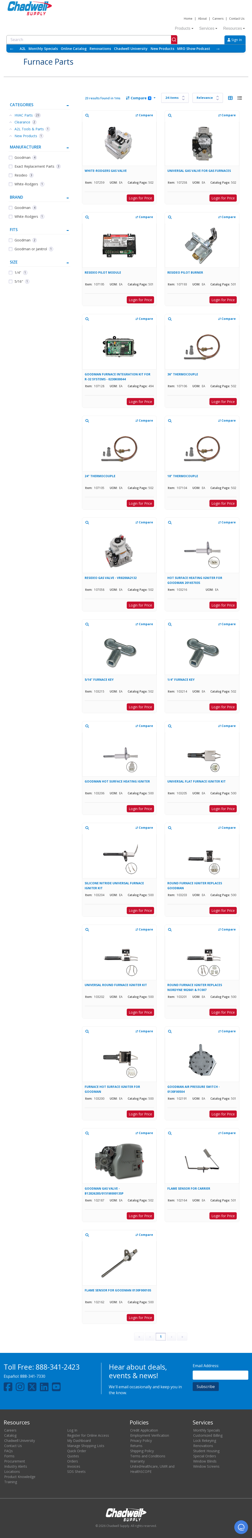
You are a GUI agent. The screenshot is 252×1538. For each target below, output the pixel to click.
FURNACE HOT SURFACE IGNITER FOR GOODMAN (112, 1089)
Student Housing (206, 1451)
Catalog (10, 1435)
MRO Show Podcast (193, 48)
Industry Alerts (15, 1466)
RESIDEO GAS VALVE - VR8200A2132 (111, 578)
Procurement (14, 1461)
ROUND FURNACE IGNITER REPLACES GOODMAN (194, 885)
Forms (9, 1456)
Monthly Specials (43, 48)
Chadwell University (131, 48)
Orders (72, 1461)
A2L (23, 48)
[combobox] (91, 39)
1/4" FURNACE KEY (181, 680)
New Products (162, 48)
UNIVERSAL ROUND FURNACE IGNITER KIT (116, 985)
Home (188, 18)
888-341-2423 (57, 1367)
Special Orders (204, 1456)
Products (184, 28)
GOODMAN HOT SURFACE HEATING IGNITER (117, 781)
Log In (72, 1430)
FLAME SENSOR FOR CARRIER (188, 1188)
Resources (234, 28)
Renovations (100, 48)
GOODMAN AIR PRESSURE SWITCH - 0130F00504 (193, 1089)
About (202, 18)
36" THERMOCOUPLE (182, 374)
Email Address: (206, 1365)
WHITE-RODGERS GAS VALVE (106, 171)
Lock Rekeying (204, 1440)
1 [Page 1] (161, 1336)
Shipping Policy (142, 1451)
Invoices (73, 1466)
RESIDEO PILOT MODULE (103, 272)
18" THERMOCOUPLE (182, 476)
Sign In (234, 39)
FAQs (8, 1451)
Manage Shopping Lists (85, 1445)
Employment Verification (149, 1435)
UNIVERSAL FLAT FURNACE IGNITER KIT (196, 781)
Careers (217, 18)
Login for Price (140, 198)
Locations (12, 1471)
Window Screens (206, 1466)
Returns (136, 1445)
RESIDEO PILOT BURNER (185, 272)
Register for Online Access (88, 1435)
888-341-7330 (32, 1376)
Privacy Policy (141, 1440)
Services (208, 28)
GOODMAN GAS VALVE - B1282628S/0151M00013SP (104, 1191)
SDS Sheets (76, 1471)
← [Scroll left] (11, 48)
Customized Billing (207, 1435)
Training (10, 1481)
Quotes (73, 1456)
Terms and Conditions (147, 1456)
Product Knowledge (19, 1476)
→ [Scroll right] (218, 48)
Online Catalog (74, 48)
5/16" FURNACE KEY (99, 680)
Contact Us (236, 18)
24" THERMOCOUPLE (100, 476)
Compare (138, 98)
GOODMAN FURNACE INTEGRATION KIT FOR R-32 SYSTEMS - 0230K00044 (117, 376)
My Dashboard (79, 1440)
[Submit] (174, 39)
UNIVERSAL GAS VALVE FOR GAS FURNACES (199, 171)
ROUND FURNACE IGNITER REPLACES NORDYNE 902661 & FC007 (194, 987)
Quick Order (76, 1451)
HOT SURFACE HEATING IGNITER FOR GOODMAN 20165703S (194, 580)
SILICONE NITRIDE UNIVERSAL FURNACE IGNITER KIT (114, 885)
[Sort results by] (207, 98)
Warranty (137, 1461)
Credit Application (144, 1430)
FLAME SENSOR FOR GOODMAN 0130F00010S (118, 1290)
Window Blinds (205, 1461)
